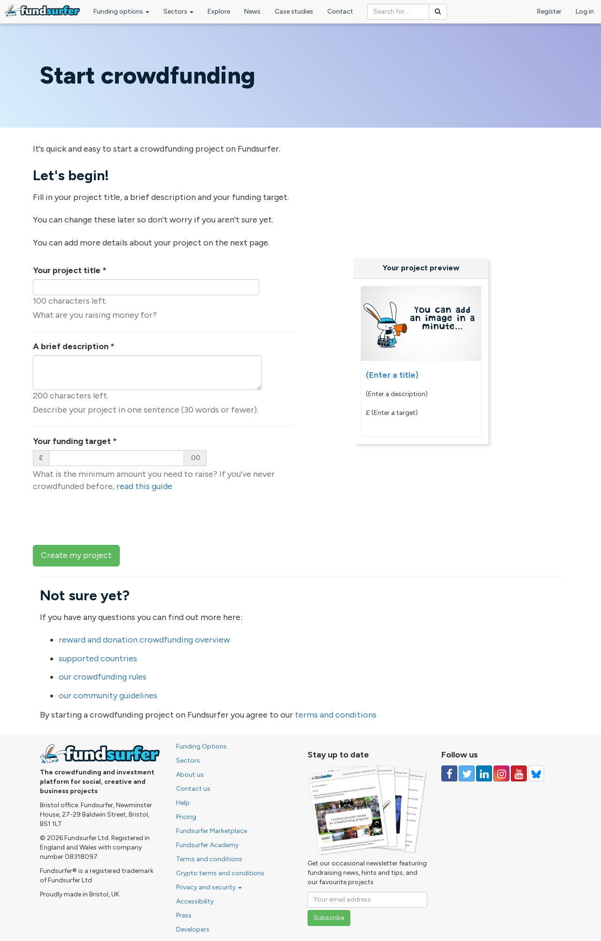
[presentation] (104, 517)
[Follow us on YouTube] (519, 773)
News (252, 11)
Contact (340, 11)
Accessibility (195, 901)
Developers (192, 929)
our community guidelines (108, 695)
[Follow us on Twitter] (467, 773)
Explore (219, 11)
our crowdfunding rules (102, 677)
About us (190, 775)
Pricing (186, 817)
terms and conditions (336, 715)
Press (184, 915)
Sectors (178, 11)
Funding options (121, 11)
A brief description (74, 346)
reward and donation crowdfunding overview (144, 640)
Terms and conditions (209, 859)
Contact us (193, 789)
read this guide (144, 486)
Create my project (76, 555)
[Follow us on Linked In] (484, 773)
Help (183, 803)
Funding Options (201, 746)
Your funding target (75, 441)
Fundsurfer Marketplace (211, 831)
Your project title (70, 270)
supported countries (98, 658)
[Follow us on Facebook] (449, 773)
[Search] (438, 12)
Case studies (294, 11)
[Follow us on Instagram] (501, 773)
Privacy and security (209, 887)
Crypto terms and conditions (220, 873)
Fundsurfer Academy (207, 845)
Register (549, 11)
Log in (585, 11)
